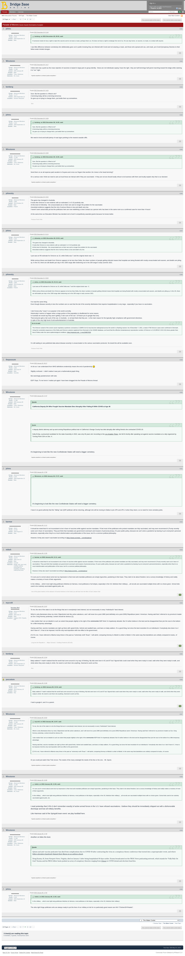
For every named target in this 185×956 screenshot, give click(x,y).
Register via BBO (156, 8)
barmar (9, 522)
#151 (181, 468)
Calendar (21, 12)
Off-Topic (21, 15)
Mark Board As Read (37, 952)
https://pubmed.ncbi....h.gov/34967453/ (79, 332)
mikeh (8, 550)
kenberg (9, 87)
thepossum (11, 360)
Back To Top (6, 952)
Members (13, 12)
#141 (181, 29)
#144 (181, 115)
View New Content (174, 15)
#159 (181, 830)
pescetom (10, 679)
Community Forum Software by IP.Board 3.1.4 (169, 952)
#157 (181, 714)
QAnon (103, 861)
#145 (181, 149)
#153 (181, 549)
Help (178, 8)
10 (30, 19)
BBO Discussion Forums (9, 15)
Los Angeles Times (111, 434)
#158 (181, 776)
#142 (181, 61)
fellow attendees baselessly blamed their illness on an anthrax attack (57, 854)
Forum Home (14, 952)
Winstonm (10, 61)
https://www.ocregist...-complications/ (79, 538)
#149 (181, 360)
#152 (181, 522)
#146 (181, 193)
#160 (181, 889)
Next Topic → (178, 923)
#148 (181, 274)
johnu (8, 29)
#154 (181, 603)
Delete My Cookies (24, 952)
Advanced (182, 12)
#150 (181, 392)
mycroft (9, 603)
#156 (181, 679)
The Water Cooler (31, 15)
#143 (181, 87)
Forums (4, 12)
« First (14, 19)
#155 (181, 654)
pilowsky (10, 193)
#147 (181, 231)
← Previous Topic (157, 923)
